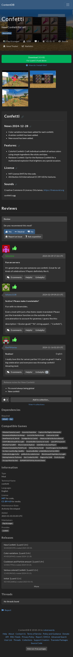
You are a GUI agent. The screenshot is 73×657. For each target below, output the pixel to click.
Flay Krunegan (7, 523)
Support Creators (41, 640)
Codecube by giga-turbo (11, 454)
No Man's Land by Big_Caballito (13, 451)
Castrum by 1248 (52, 435)
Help (5, 633)
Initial (18, 580)
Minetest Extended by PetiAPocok (14, 448)
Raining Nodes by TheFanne (12, 457)
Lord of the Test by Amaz (35, 435)
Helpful (29, 277)
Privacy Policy (28, 637)
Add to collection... (41, 399)
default (5, 419)
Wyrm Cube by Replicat (26, 445)
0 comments (14, 277)
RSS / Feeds (15, 637)
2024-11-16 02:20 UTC (52, 347)
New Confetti (18, 546)
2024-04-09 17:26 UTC (52, 256)
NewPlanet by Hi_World (11, 438)
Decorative (7, 33)
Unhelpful (39, 277)
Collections (27, 640)
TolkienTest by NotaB (36, 448)
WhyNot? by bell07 (9, 445)
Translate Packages (59, 640)
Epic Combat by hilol (31, 457)
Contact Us (21, 633)
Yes (8, 231)
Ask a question (33, 236)
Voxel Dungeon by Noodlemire (56, 448)
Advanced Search (59, 637)
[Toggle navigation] (67, 4)
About (11, 633)
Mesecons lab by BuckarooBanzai (51, 438)
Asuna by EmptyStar (29, 432)
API (7, 637)
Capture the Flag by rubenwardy (50, 432)
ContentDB (8, 4)
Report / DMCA (43, 637)
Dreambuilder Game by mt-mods (37, 442)
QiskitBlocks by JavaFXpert (46, 445)
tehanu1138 (10, 294)
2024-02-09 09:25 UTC (52, 294)
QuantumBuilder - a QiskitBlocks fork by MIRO (42, 451)
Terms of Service (34, 633)
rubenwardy (49, 630)
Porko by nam (59, 457)
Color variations (18, 554)
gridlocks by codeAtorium (30, 454)
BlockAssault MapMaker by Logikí (53, 454)
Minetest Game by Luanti (11, 432)
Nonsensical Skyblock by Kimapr (14, 435)
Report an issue (13, 236)
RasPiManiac (11, 347)
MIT (3, 498)
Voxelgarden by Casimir (30, 438)
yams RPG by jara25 (58, 442)
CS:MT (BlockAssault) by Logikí (13, 442)
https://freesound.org (54, 190)
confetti (5, 531)
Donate (65, 633)
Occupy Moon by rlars (10, 460)
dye (11, 419)
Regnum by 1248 (46, 457)
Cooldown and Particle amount (24, 563)
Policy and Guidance (52, 633)
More (36, 586)
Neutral (19, 231)
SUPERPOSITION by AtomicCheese (32, 460)
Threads (17, 640)
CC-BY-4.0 (6, 501)
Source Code (36, 643)
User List (8, 640)
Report (6, 610)
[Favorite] (5, 399)
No (30, 231)
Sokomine (9, 256)
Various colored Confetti (21, 571)
